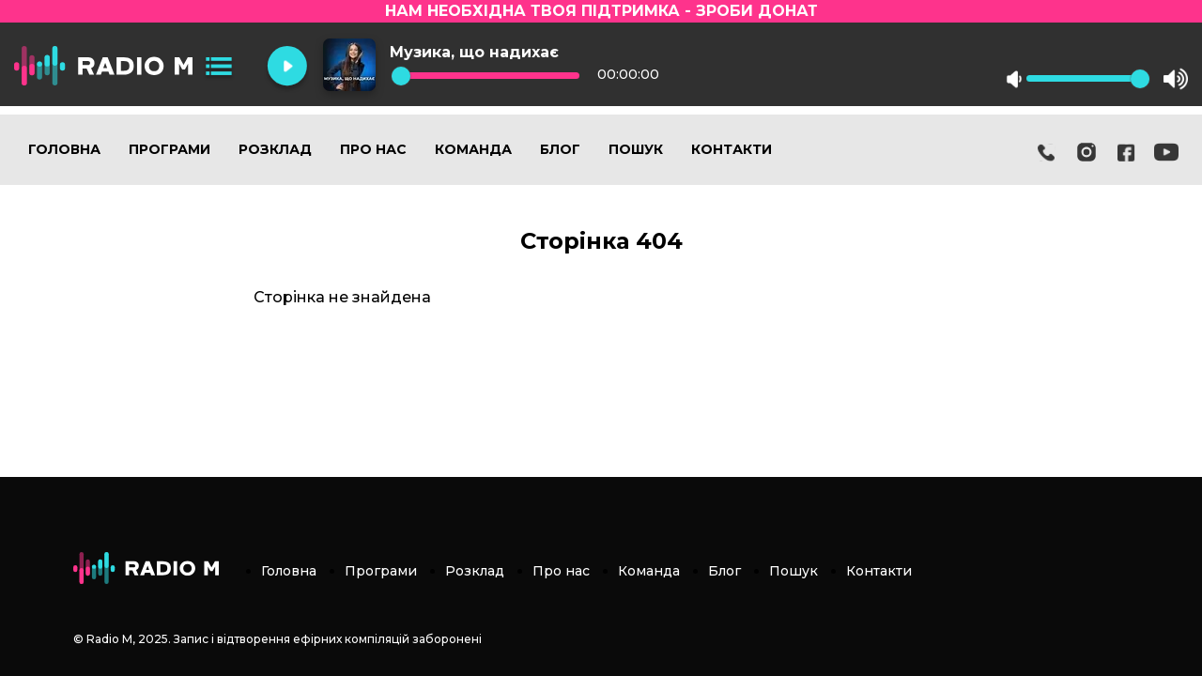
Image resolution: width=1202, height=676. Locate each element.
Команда (473, 149)
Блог (560, 149)
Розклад (275, 149)
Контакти (731, 149)
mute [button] (1014, 79)
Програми (169, 149)
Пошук (636, 149)
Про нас (373, 149)
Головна (64, 149)
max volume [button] (1175, 79)
